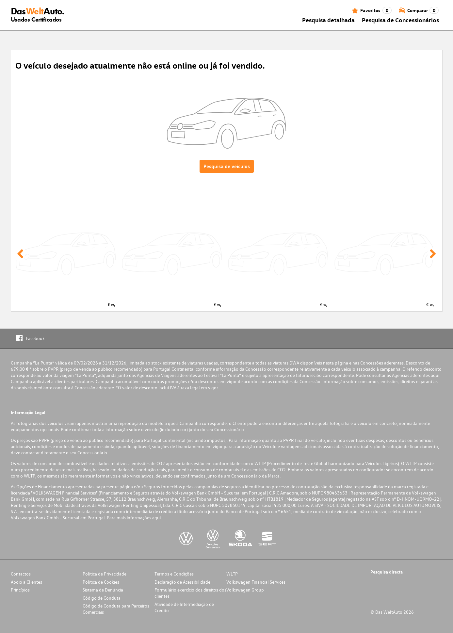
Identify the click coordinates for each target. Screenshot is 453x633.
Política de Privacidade (104, 574)
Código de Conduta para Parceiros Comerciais (116, 609)
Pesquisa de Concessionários (400, 20)
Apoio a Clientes (26, 582)
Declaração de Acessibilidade (182, 582)
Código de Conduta (102, 598)
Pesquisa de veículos (226, 166)
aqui (435, 375)
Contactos (21, 574)
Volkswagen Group (245, 590)
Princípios (20, 590)
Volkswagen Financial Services (255, 582)
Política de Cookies (101, 582)
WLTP (232, 574)
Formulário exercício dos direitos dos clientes (190, 593)
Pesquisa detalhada (328, 20)
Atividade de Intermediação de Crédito (184, 607)
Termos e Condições (174, 574)
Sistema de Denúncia (103, 590)
